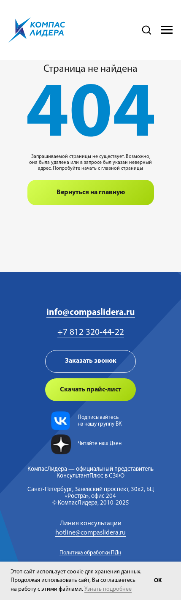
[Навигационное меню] (167, 30)
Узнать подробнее (108, 589)
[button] (146, 29)
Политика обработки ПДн (90, 553)
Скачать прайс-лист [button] (90, 389)
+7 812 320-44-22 (90, 332)
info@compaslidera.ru (90, 312)
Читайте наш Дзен (100, 443)
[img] (60, 421)
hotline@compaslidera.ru (90, 532)
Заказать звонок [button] (90, 361)
